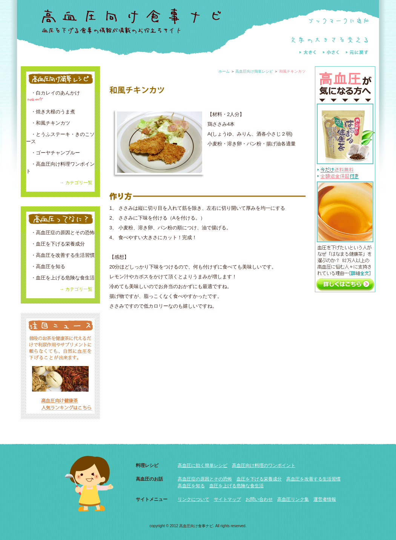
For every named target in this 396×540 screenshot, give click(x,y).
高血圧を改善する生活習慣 (313, 479)
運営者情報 (324, 499)
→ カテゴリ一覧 (76, 182)
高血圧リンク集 (293, 499)
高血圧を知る (191, 485)
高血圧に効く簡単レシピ (202, 465)
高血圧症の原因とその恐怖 (205, 479)
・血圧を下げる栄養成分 (55, 244)
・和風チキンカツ (48, 123)
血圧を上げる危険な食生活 (236, 485)
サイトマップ (227, 499)
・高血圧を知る (45, 266)
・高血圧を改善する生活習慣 (60, 255)
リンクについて (193, 499)
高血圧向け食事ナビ (196, 526)
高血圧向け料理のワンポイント (263, 465)
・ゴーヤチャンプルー (53, 153)
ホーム (224, 71)
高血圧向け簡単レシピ (254, 71)
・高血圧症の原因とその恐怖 (60, 232)
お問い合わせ (259, 499)
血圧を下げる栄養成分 (259, 479)
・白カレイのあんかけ (53, 96)
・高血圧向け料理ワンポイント (60, 167)
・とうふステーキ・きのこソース (60, 138)
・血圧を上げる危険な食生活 (60, 278)
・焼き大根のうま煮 (50, 111)
